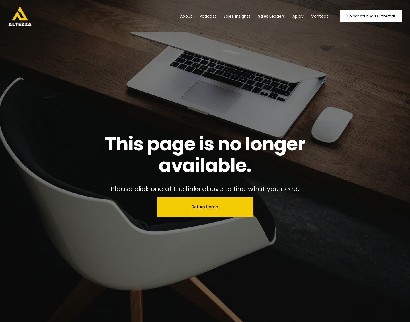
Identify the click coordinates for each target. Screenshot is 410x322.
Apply (298, 16)
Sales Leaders (271, 16)
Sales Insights (237, 16)
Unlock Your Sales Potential (371, 16)
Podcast (208, 16)
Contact (319, 16)
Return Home (205, 207)
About (186, 16)
